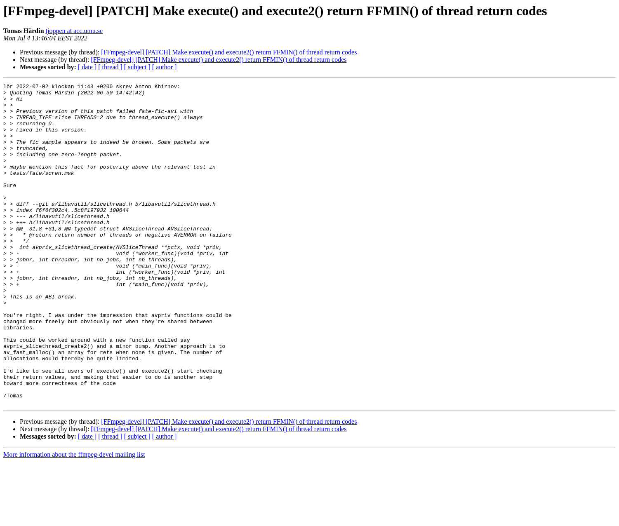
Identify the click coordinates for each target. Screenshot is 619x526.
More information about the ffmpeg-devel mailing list (74, 518)
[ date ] (87, 66)
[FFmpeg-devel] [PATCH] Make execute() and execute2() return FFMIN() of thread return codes (229, 52)
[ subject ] (137, 66)
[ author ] (164, 66)
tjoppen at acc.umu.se (74, 30)
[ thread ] (110, 66)
